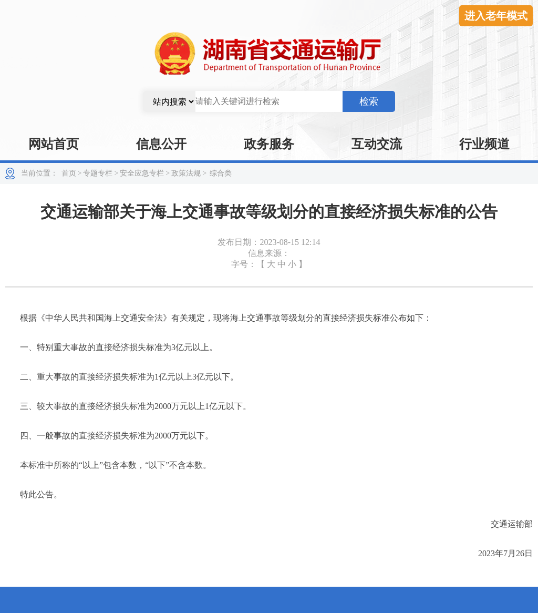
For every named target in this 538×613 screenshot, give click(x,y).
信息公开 (161, 144)
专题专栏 (97, 173)
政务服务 (269, 144)
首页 (68, 173)
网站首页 (53, 144)
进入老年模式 (495, 16)
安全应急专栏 (142, 173)
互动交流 (376, 144)
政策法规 (186, 173)
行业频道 (484, 144)
